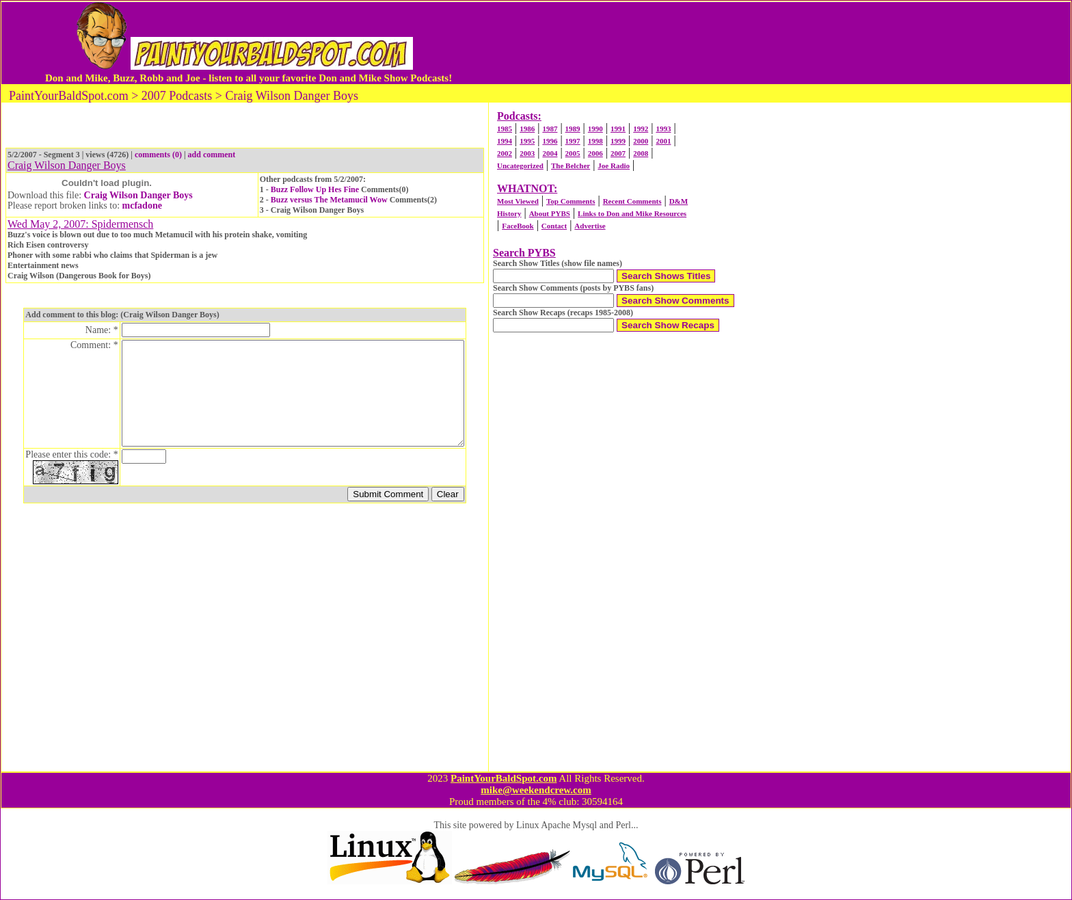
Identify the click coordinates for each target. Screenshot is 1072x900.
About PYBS (549, 213)
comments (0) (158, 154)
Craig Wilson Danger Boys (138, 195)
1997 (572, 141)
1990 (595, 128)
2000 (640, 141)
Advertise (589, 226)
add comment (212, 154)
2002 (504, 153)
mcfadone (142, 205)
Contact (554, 226)
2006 (595, 153)
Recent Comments (632, 201)
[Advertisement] (736, 43)
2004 (549, 153)
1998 (595, 141)
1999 (618, 141)
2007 (618, 153)
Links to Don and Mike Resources (632, 213)
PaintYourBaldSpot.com (504, 778)
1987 (549, 128)
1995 (527, 141)
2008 (640, 153)
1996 (549, 141)
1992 (640, 128)
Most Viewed (518, 201)
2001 (663, 141)
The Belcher (570, 165)
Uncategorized (520, 165)
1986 (527, 128)
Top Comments (570, 201)
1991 (618, 128)
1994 (504, 141)
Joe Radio (614, 165)
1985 (504, 128)
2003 (527, 153)
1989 (572, 128)
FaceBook (517, 226)
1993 (663, 128)
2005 (572, 153)
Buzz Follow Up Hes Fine (316, 189)
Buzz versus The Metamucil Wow (329, 199)
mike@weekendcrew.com (536, 789)
